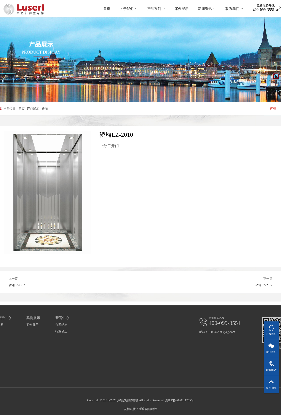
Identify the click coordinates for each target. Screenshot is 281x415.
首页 (14, 108)
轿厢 (38, 108)
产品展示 (26, 108)
